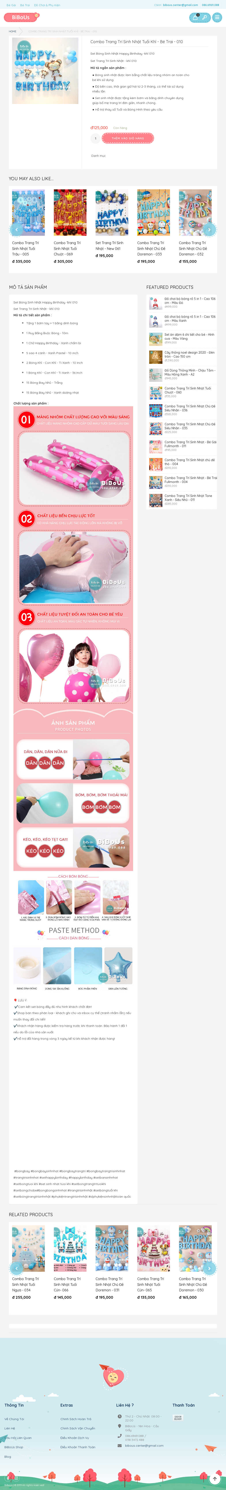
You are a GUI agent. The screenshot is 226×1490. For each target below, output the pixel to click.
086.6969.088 (210, 5)
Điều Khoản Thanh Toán (77, 1442)
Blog (7, 1451)
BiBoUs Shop (13, 1442)
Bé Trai (25, 5)
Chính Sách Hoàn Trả (75, 1413)
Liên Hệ (9, 1423)
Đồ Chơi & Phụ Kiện (47, 5)
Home (12, 31)
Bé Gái (11, 5)
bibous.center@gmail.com (180, 5)
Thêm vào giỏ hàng (128, 138)
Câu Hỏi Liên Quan (18, 1432)
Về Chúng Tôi (14, 1413)
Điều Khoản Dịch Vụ (74, 1432)
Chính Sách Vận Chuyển (77, 1423)
